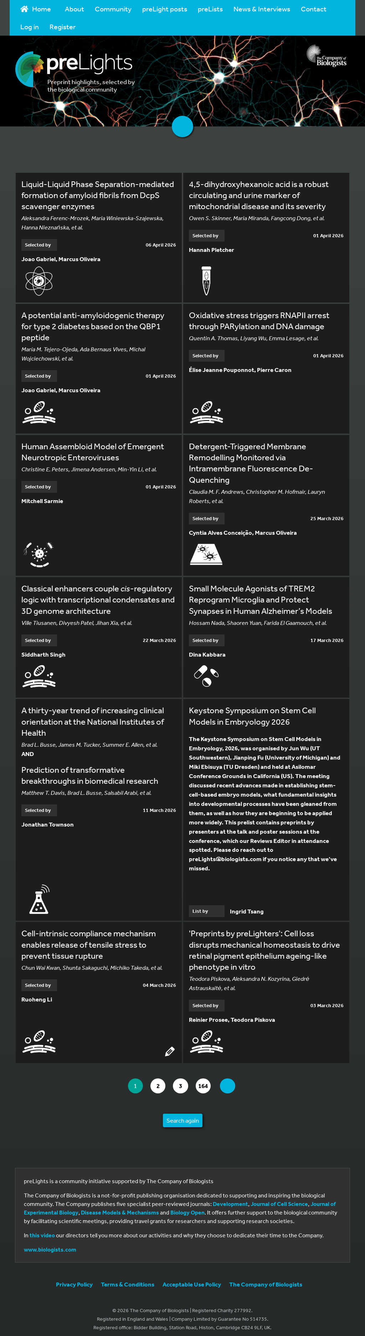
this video (42, 1230)
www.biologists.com (50, 1245)
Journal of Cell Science (279, 1199)
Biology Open (187, 1208)
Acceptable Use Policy (192, 1280)
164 (207, 1081)
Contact (314, 9)
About (74, 9)
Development (230, 1199)
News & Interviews (261, 9)
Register (63, 26)
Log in (29, 26)
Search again (182, 1116)
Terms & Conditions (127, 1280)
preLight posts (164, 9)
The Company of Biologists (265, 1280)
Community (113, 9)
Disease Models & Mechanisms (120, 1208)
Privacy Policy (74, 1280)
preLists (210, 9)
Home (35, 9)
